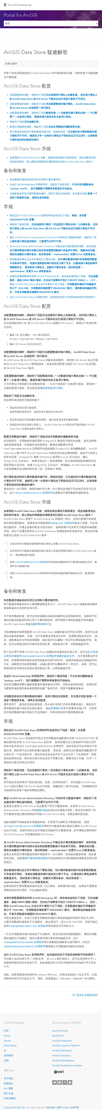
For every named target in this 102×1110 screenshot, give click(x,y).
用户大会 (8, 1090)
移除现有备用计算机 (51, 387)
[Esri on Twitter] (54, 1079)
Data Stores (10, 1042)
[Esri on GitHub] (65, 1079)
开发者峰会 (10, 1095)
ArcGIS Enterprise (19, 5)
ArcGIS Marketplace (63, 1057)
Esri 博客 (8, 1085)
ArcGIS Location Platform (66, 1042)
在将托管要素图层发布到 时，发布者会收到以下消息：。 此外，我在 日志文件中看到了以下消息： (54, 284)
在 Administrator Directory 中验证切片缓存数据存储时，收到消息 (54, 250)
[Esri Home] (58, 1068)
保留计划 (46, 623)
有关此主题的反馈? (87, 991)
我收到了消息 (25, 121)
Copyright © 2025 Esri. (15, 1104)
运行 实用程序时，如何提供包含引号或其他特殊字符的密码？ (53, 297)
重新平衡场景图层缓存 (35, 856)
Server (7, 1037)
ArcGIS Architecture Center (67, 1062)
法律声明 (74, 1104)
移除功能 (42, 808)
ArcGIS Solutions (61, 1052)
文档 (6, 1057)
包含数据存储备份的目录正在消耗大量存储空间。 (36, 179)
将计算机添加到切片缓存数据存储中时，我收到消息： (53, 135)
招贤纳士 (8, 1080)
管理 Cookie (63, 1104)
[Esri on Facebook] (59, 1079)
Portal (7, 1032)
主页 (6, 1027)
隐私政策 (51, 1104)
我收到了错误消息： (54, 228)
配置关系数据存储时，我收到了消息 (46, 126)
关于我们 (8, 1075)
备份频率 (33, 623)
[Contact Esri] (70, 1079)
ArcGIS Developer (62, 1047)
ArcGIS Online (60, 1027)
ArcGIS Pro (58, 1032)
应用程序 (8, 1052)
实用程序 (33, 492)
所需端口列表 (58, 706)
